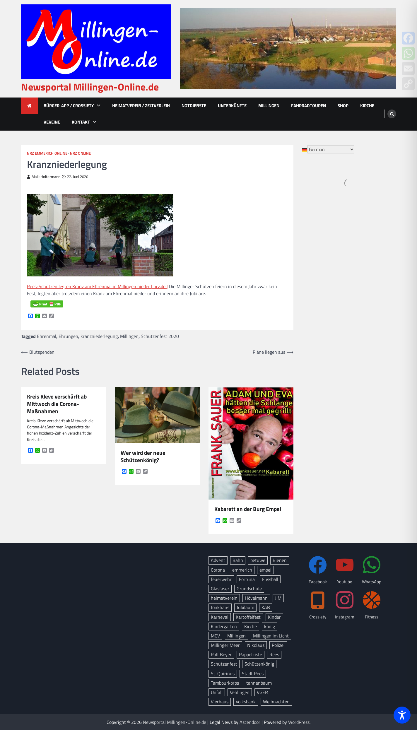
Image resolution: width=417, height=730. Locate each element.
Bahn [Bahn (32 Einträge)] (238, 560)
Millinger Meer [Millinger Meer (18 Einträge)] (225, 645)
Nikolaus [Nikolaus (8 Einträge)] (255, 645)
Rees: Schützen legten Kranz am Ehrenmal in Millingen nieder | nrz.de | (97, 286)
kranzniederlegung (99, 336)
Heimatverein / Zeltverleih (141, 105)
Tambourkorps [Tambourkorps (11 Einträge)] (225, 682)
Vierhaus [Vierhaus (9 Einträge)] (219, 701)
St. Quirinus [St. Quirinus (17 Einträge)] (223, 673)
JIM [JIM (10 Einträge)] (278, 597)
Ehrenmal (46, 336)
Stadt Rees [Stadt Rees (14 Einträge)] (253, 673)
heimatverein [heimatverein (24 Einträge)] (224, 597)
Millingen (268, 105)
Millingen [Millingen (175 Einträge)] (236, 635)
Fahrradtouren (308, 105)
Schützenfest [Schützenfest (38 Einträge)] (224, 663)
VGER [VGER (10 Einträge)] (262, 692)
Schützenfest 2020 (160, 336)
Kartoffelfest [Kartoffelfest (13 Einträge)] (248, 616)
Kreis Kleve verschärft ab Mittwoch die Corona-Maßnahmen (57, 404)
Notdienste (194, 105)
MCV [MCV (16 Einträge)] (215, 635)
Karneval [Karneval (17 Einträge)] (219, 616)
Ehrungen (68, 336)
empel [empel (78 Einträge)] (265, 569)
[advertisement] (288, 48)
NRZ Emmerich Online (47, 153)
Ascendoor (250, 722)
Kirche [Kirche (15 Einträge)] (250, 626)
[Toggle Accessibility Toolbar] (402, 715)
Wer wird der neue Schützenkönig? (143, 456)
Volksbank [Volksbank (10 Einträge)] (246, 701)
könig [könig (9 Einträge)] (269, 626)
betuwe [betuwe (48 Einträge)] (257, 560)
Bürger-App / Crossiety (69, 105)
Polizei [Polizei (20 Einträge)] (278, 645)
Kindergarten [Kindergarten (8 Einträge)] (224, 626)
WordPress (299, 722)
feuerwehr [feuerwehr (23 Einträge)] (221, 579)
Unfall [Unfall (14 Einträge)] (217, 692)
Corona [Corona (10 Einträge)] (218, 569)
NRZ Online (80, 153)
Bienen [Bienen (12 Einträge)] (280, 560)
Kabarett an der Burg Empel (247, 509)
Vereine (52, 122)
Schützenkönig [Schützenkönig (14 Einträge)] (259, 663)
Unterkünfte (232, 105)
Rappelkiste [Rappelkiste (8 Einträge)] (250, 654)
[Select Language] (330, 149)
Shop (343, 105)
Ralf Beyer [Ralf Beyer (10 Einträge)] (221, 654)
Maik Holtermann (43, 176)
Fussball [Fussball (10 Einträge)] (270, 579)
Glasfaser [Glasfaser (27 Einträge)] (220, 588)
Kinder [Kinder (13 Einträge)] (274, 616)
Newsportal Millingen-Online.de (90, 86)
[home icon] (29, 106)
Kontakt (81, 122)
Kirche (367, 105)
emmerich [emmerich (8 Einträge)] (242, 569)
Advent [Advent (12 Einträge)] (218, 560)
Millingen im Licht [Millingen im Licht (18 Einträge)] (271, 635)
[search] (391, 114)
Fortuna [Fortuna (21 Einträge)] (247, 579)
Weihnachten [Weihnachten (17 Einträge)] (276, 701)
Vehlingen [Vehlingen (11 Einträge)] (239, 692)
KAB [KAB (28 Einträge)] (266, 607)
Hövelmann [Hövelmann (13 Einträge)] (256, 597)
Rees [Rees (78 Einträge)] (274, 654)
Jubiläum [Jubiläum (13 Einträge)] (245, 607)
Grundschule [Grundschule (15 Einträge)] (249, 588)
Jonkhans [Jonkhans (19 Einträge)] (220, 607)
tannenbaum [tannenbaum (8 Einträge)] (259, 682)
